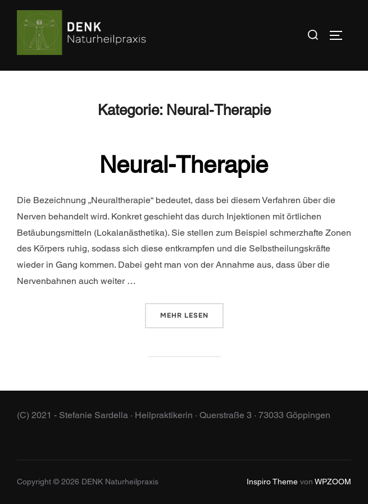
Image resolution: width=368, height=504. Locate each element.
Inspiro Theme (272, 481)
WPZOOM (333, 481)
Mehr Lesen (192, 314)
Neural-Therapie (183, 164)
